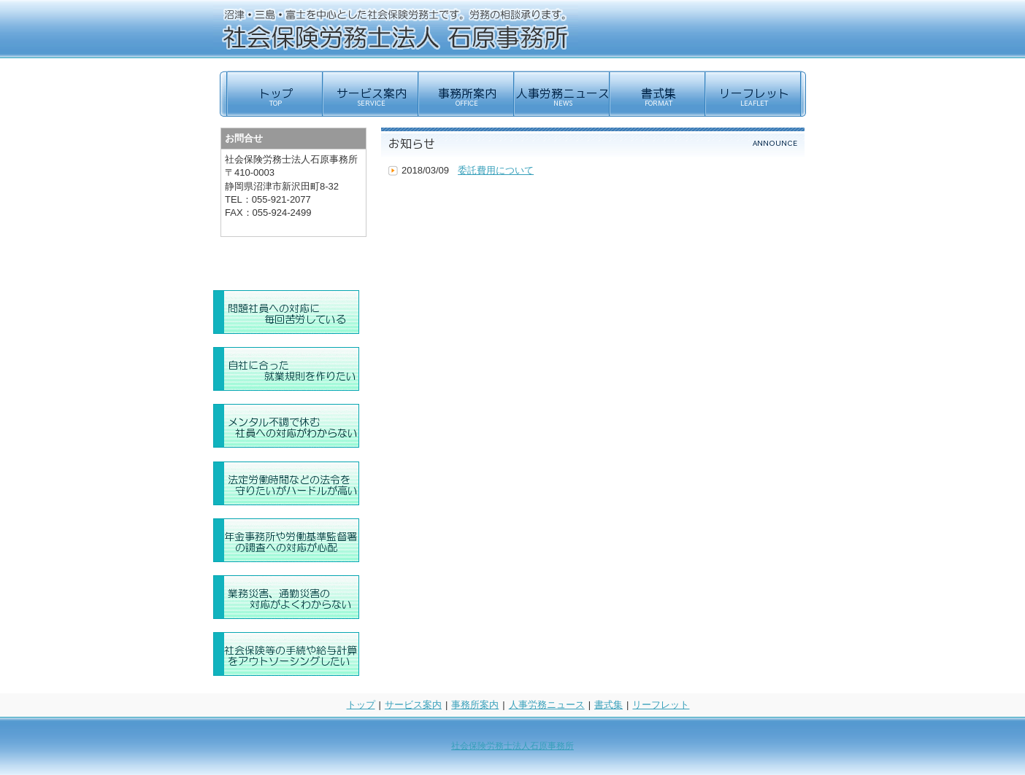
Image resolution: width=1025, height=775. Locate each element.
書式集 (608, 704)
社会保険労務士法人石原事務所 (512, 746)
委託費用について (496, 170)
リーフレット (660, 704)
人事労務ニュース (547, 704)
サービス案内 (413, 704)
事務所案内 (475, 704)
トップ (361, 704)
